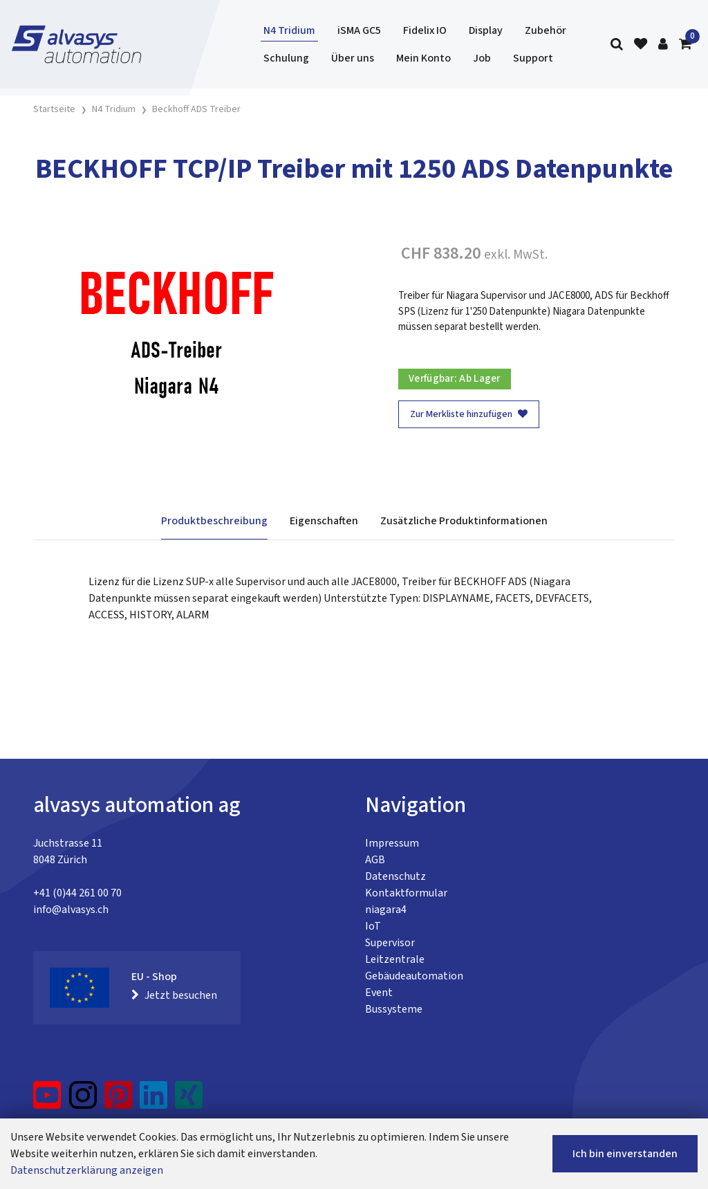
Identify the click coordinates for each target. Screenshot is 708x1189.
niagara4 (386, 909)
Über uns (352, 58)
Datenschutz (395, 876)
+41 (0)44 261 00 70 (77, 893)
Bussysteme (393, 1009)
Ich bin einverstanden (625, 1153)
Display (486, 30)
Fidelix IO (425, 30)
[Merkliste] (640, 44)
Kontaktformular (406, 893)
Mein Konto (423, 58)
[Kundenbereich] (663, 44)
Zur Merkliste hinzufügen (469, 414)
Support (533, 58)
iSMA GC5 (359, 30)
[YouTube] (47, 1100)
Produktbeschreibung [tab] (214, 520)
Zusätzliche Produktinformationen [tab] (464, 520)
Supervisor (390, 942)
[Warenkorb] (685, 44)
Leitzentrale (395, 959)
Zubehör (545, 30)
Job (482, 58)
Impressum (392, 843)
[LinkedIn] (153, 1100)
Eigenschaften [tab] (324, 520)
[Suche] (616, 44)
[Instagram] (83, 1100)
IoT (373, 926)
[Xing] (188, 1100)
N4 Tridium (289, 30)
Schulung (286, 58)
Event (379, 992)
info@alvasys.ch (71, 909)
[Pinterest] (118, 1100)
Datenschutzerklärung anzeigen (86, 1170)
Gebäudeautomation (414, 976)
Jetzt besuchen (174, 995)
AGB (375, 859)
